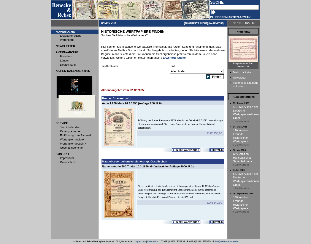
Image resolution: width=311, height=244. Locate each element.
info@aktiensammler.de (226, 241)
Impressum (140, 241)
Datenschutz (153, 241)
